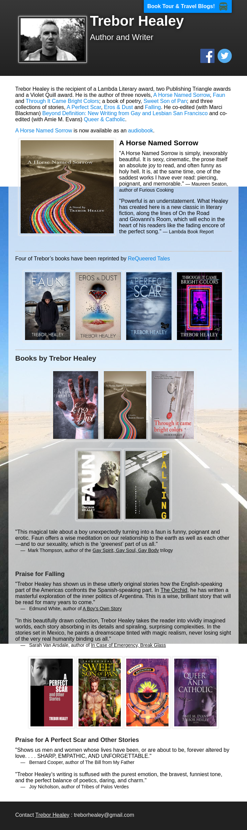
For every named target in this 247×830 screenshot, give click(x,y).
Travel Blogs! (198, 6)
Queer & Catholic (104, 119)
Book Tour (160, 6)
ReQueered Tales (149, 258)
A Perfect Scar (84, 107)
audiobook (140, 130)
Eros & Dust (118, 107)
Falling (153, 107)
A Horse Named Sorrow (181, 95)
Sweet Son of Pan (165, 101)
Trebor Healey (52, 815)
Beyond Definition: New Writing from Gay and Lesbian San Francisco (125, 113)
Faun (219, 95)
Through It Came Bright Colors (62, 101)
